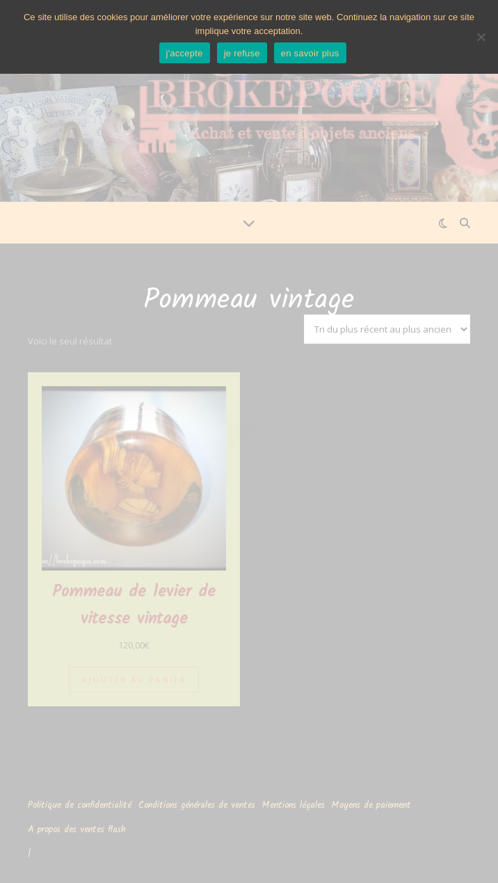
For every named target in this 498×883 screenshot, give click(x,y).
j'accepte (184, 53)
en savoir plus (310, 53)
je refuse (242, 53)
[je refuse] (481, 37)
